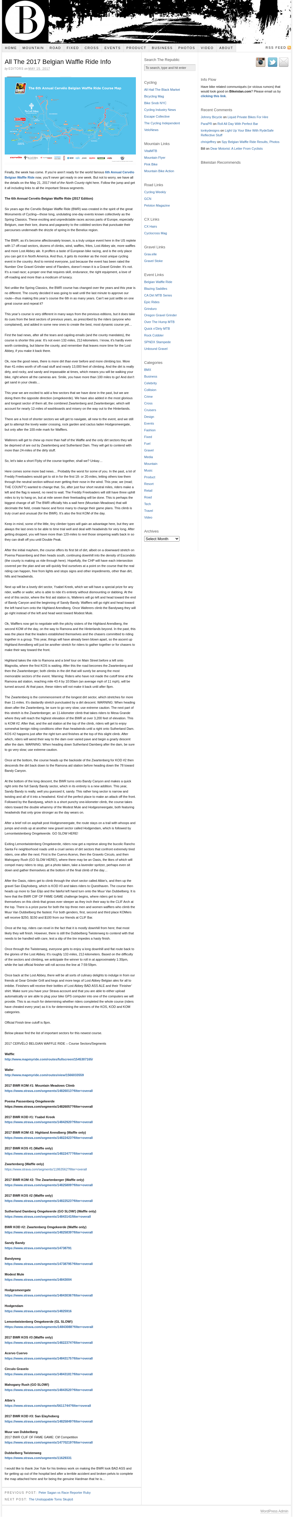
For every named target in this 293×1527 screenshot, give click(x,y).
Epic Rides (152, 302)
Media (148, 457)
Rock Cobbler (154, 335)
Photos (186, 48)
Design (149, 416)
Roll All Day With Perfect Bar (237, 123)
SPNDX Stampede (157, 342)
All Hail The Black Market (162, 89)
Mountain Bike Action (159, 171)
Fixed (73, 48)
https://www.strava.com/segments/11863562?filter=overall (46, 1169)
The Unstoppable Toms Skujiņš (51, 1499)
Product (136, 48)
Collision (150, 390)
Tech (147, 504)
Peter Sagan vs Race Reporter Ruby (65, 1492)
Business (162, 48)
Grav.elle (150, 254)
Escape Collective (157, 116)
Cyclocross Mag (155, 233)
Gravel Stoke (153, 261)
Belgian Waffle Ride (158, 282)
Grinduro (150, 308)
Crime (148, 396)
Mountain (33, 48)
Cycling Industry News (160, 109)
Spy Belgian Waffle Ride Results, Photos (250, 142)
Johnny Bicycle (211, 117)
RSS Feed (276, 47)
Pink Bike (151, 164)
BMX (147, 369)
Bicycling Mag (154, 96)
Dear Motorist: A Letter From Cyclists (236, 148)
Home (11, 48)
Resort (149, 484)
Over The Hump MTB (159, 322)
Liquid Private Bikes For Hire (248, 117)
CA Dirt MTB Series (158, 295)
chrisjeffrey (208, 142)
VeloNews (151, 130)
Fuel (147, 443)
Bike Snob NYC (155, 103)
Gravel (149, 450)
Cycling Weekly (155, 192)
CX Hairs (150, 226)
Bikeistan (146, 21)
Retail (148, 490)
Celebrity (150, 383)
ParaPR (206, 123)
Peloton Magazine (157, 205)
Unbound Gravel (156, 348)
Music (148, 470)
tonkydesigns (210, 130)
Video (207, 48)
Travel (148, 510)
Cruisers (150, 410)
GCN (147, 198)
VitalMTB (150, 151)
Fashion (150, 430)
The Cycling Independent (162, 123)
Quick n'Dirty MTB (157, 328)
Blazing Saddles (155, 288)
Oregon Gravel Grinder (160, 315)
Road (55, 48)
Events (112, 48)
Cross (92, 48)
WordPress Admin (274, 1511)
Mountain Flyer (154, 157)
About (226, 48)
